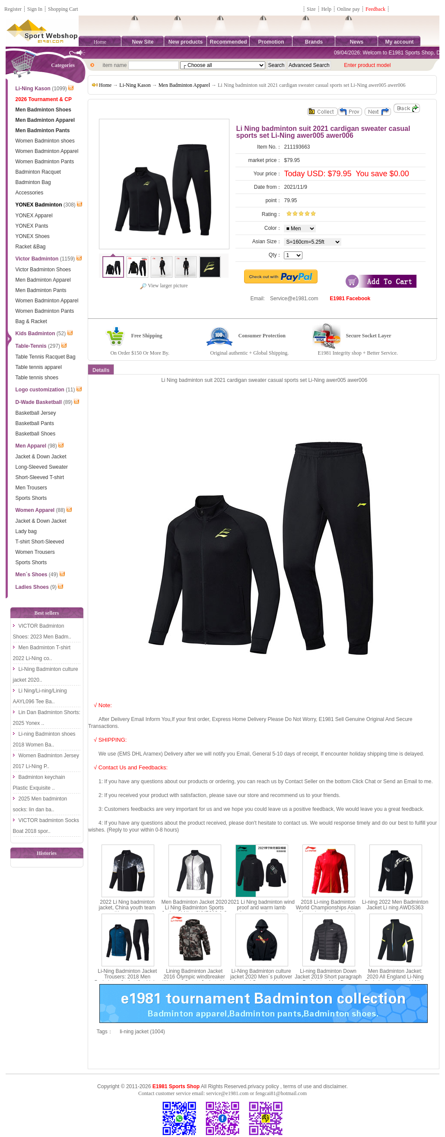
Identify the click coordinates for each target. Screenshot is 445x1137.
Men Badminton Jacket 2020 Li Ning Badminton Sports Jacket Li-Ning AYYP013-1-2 (194, 907)
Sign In (34, 9)
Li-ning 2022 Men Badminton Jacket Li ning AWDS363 (395, 905)
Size (311, 9)
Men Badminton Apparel (184, 85)
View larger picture (164, 286)
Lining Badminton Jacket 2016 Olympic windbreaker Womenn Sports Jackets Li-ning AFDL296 (194, 979)
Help (326, 9)
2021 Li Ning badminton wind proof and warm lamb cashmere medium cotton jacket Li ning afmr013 (261, 910)
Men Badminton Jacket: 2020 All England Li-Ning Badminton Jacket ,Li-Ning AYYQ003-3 (395, 979)
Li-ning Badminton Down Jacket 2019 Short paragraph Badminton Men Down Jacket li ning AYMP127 (328, 979)
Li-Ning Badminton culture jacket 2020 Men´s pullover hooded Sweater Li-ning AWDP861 (261, 979)
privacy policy (263, 1086)
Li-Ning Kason (134, 85)
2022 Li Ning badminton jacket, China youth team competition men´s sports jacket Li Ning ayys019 (127, 910)
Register (13, 9)
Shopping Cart (63, 9)
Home (100, 42)
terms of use (297, 1086)
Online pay (348, 9)
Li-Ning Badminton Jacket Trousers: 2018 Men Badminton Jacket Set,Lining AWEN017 (127, 979)
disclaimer (334, 1086)
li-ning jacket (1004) (142, 1032)
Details (100, 370)
